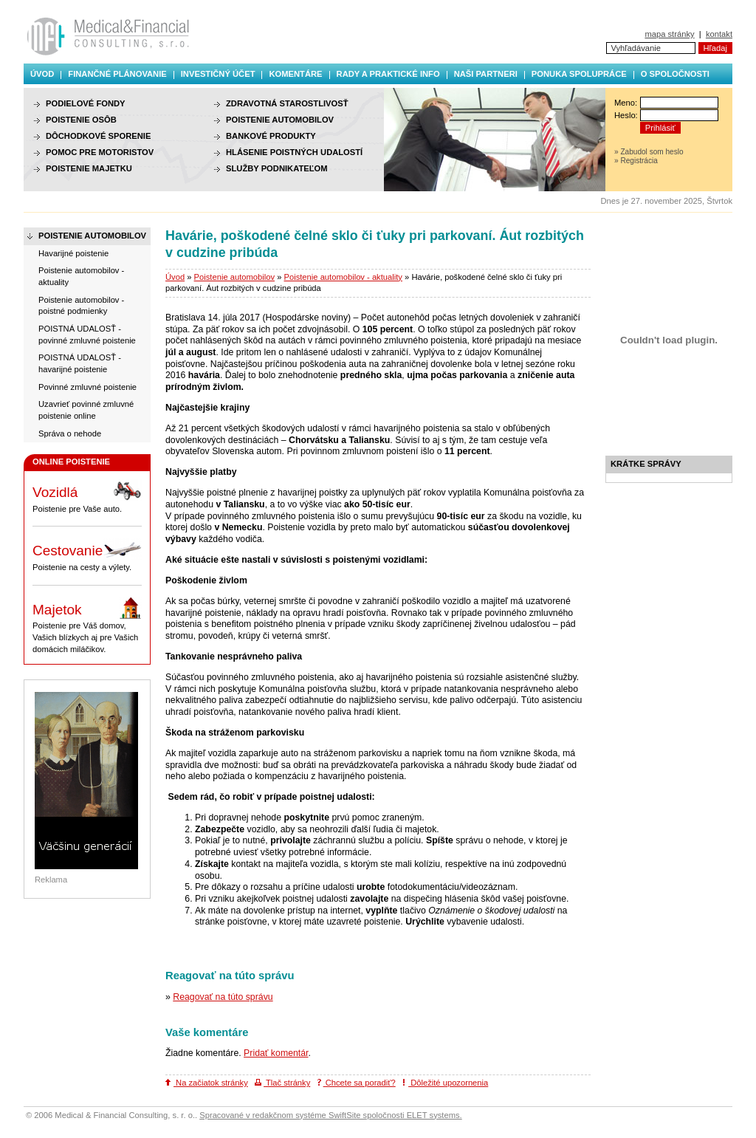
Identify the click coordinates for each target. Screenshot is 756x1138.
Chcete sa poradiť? (356, 1082)
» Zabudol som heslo (649, 152)
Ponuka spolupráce (579, 73)
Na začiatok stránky (206, 1082)
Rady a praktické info (388, 73)
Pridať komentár (276, 1053)
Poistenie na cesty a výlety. (87, 555)
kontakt (719, 34)
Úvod (42, 73)
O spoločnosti (675, 73)
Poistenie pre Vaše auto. (87, 496)
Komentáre (295, 73)
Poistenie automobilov (234, 276)
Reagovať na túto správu (222, 997)
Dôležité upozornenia (445, 1082)
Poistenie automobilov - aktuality (343, 276)
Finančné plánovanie (117, 73)
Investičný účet (218, 73)
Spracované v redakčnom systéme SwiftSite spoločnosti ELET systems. (330, 1115)
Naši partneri (486, 73)
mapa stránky (669, 34)
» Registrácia (636, 161)
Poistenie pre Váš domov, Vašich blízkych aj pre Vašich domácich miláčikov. (87, 625)
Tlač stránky (282, 1082)
